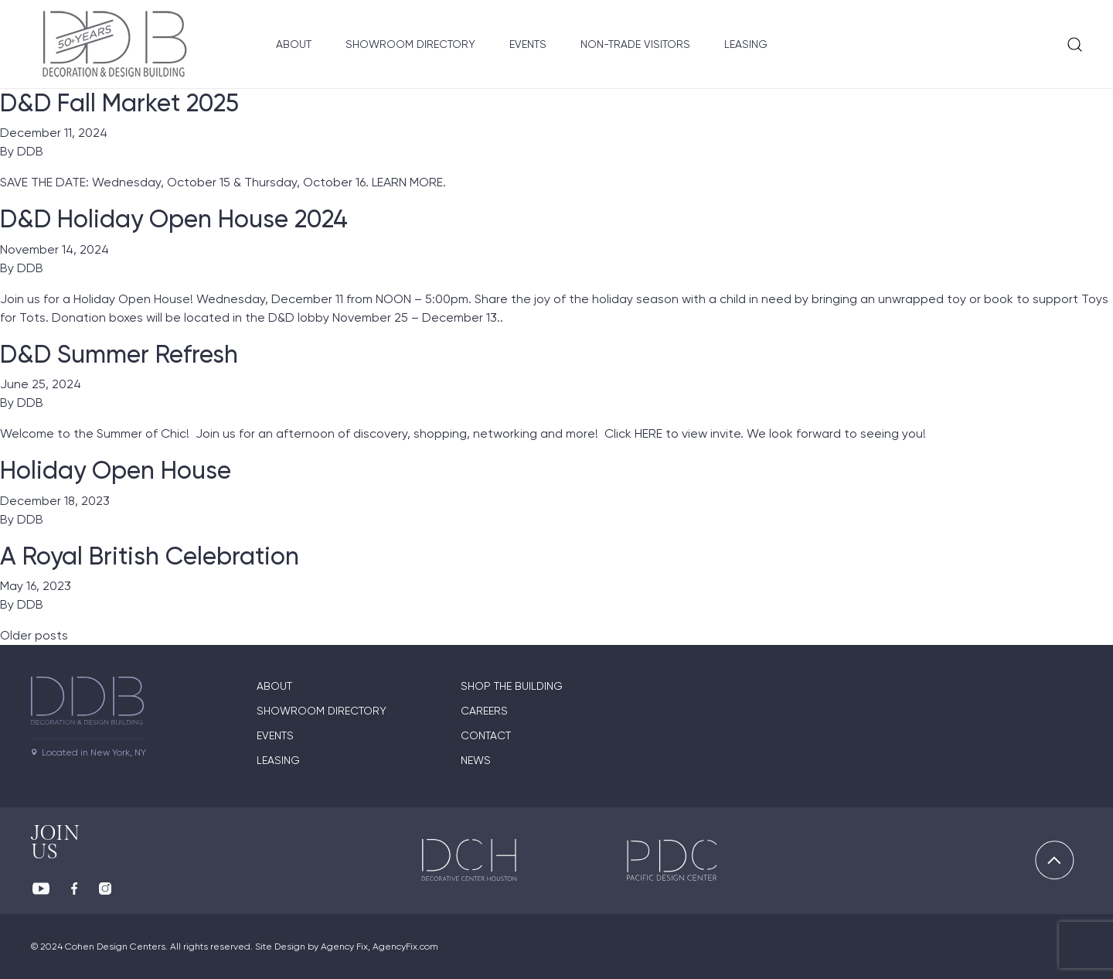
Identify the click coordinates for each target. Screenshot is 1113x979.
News (476, 760)
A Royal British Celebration (149, 556)
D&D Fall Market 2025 (119, 103)
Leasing (746, 44)
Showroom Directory (410, 44)
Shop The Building (512, 686)
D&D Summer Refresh (119, 354)
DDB (30, 151)
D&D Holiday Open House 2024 (174, 219)
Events (527, 44)
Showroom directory (321, 710)
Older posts (34, 635)
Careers (484, 710)
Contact (486, 735)
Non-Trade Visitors (635, 44)
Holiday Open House (115, 470)
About (293, 44)
